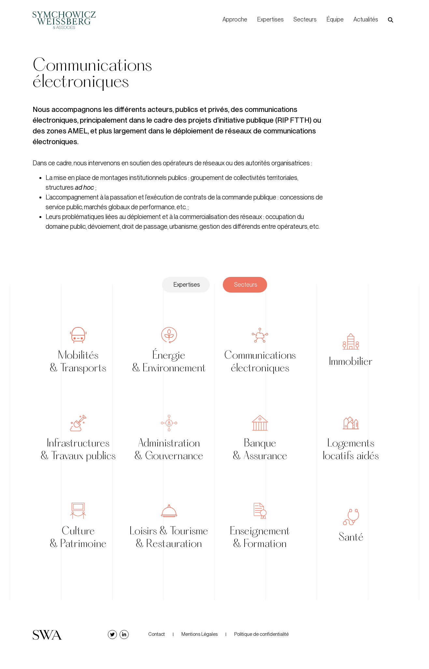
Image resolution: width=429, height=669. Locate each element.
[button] (390, 20)
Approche (234, 19)
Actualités (365, 19)
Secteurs (305, 19)
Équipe (335, 19)
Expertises (270, 19)
